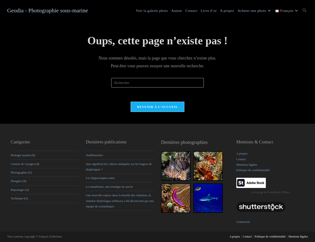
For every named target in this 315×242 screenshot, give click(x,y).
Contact (241, 159)
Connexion (243, 222)
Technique (17, 198)
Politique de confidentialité (253, 170)
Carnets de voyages (23, 164)
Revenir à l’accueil (157, 107)
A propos (242, 153)
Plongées (16, 181)
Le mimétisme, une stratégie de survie (109, 186)
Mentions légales (246, 164)
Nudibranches (94, 155)
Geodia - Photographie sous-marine (47, 10)
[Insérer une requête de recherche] (157, 82)
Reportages (17, 190)
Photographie (19, 172)
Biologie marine (21, 155)
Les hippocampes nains (100, 178)
